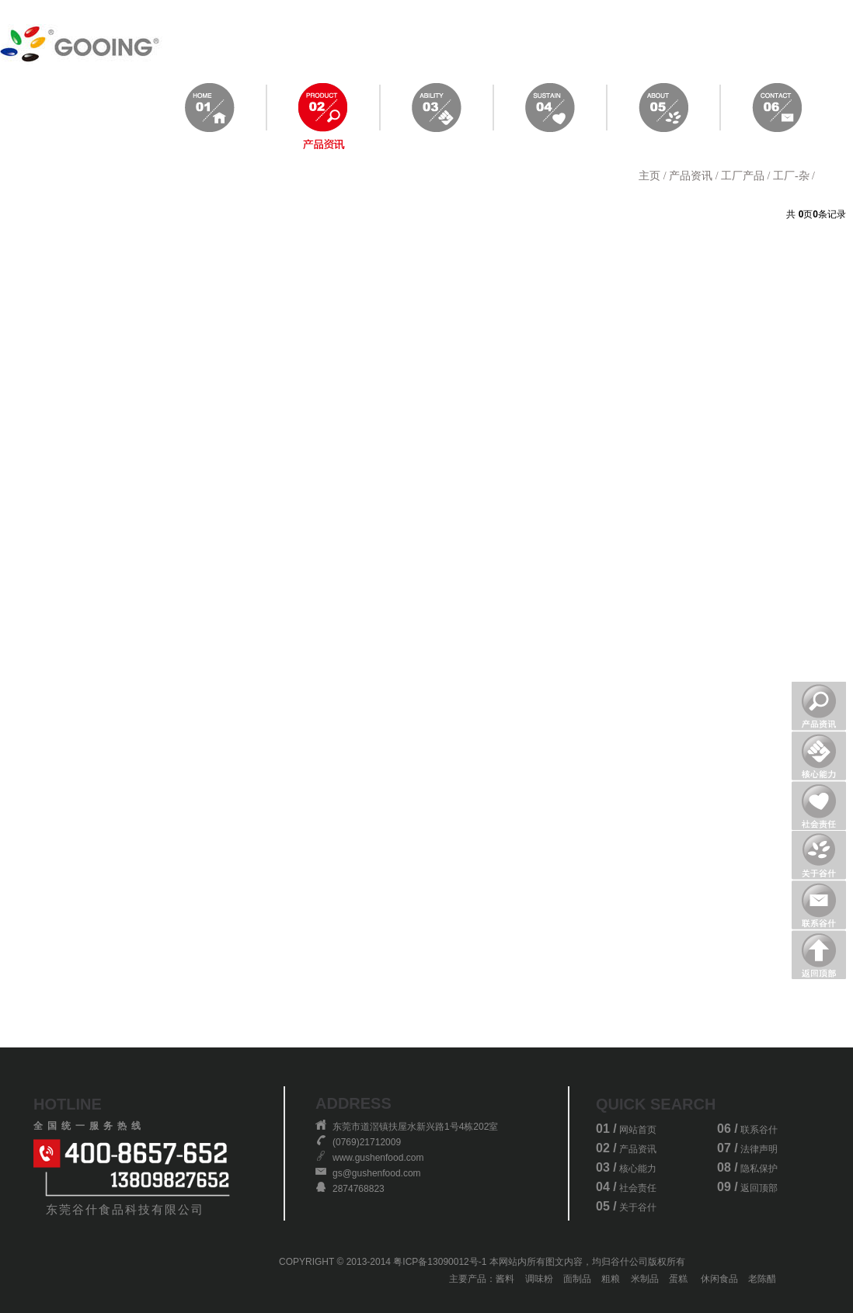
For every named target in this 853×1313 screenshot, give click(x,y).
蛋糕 (678, 1278)
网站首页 (637, 1129)
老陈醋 (762, 1278)
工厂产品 (742, 176)
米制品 (645, 1278)
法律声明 (759, 1149)
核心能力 (637, 1168)
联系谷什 (759, 1129)
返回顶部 (759, 1188)
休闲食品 (719, 1278)
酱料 (505, 1278)
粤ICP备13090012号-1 (439, 1261)
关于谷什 (637, 1207)
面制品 (577, 1278)
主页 (649, 176)
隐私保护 (759, 1168)
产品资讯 (690, 176)
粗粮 (610, 1278)
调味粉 (539, 1278)
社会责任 (637, 1188)
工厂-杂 (791, 176)
